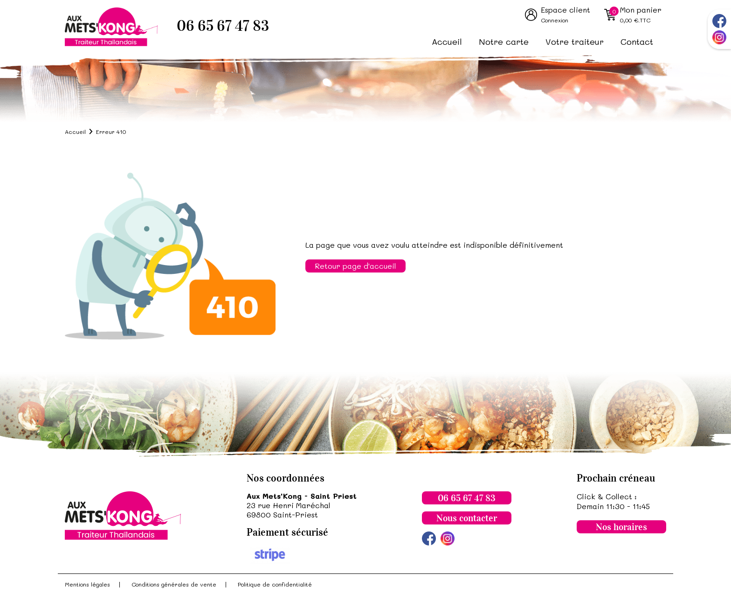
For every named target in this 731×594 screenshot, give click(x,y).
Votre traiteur (574, 41)
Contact (637, 41)
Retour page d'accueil (355, 266)
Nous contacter (466, 518)
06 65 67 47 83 (223, 26)
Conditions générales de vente (173, 584)
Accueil (447, 41)
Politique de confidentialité (275, 584)
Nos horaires (621, 526)
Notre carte (504, 41)
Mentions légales (87, 584)
